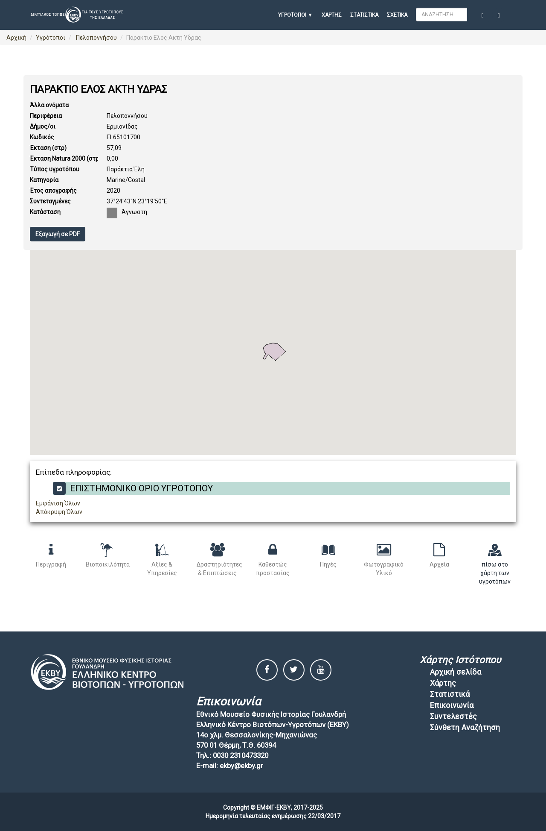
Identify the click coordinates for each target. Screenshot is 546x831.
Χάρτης (332, 15)
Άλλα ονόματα (49, 105)
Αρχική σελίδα (455, 671)
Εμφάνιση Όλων (58, 503)
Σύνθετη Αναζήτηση (465, 727)
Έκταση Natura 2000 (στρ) (65, 158)
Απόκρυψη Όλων (59, 511)
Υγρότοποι (50, 37)
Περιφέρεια (46, 115)
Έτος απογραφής (53, 190)
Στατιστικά (364, 15)
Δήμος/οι (42, 126)
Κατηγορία (44, 179)
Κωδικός (42, 137)
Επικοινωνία (451, 705)
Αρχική (16, 37)
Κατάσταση (45, 211)
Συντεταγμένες (50, 201)
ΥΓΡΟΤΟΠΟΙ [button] (292, 15)
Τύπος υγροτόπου (54, 169)
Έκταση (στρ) (48, 147)
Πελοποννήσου (96, 37)
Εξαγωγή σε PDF (57, 234)
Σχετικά (397, 15)
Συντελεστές (453, 716)
